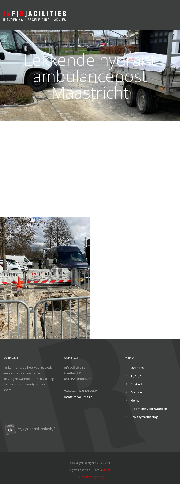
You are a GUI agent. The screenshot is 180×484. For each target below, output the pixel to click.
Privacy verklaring (144, 417)
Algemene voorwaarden (149, 408)
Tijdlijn (136, 376)
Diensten (137, 392)
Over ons (137, 368)
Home (135, 400)
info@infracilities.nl (78, 397)
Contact (136, 384)
